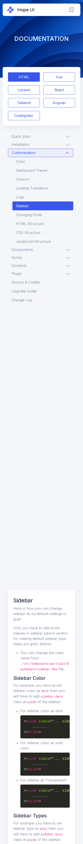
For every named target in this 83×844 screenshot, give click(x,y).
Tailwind (24, 103)
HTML (24, 77)
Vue (59, 77)
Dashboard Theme (31, 170)
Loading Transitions (32, 188)
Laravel (24, 90)
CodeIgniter (23, 115)
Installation (21, 144)
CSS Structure (28, 232)
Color (20, 161)
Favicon (22, 179)
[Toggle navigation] (71, 9)
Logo (20, 197)
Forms (17, 257)
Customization (23, 152)
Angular (59, 103)
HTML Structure (30, 223)
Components (22, 249)
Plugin (17, 273)
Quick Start (21, 136)
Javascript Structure (33, 241)
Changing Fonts (29, 215)
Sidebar (22, 206)
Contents (19, 265)
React (59, 90)
